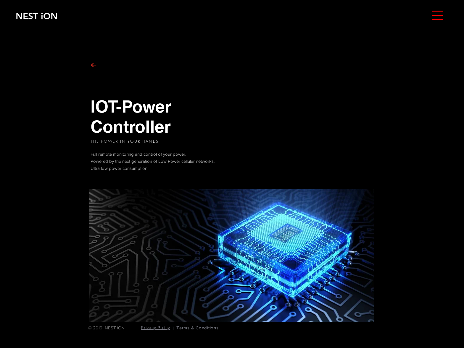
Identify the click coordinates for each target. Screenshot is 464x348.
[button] (437, 15)
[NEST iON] (37, 16)
